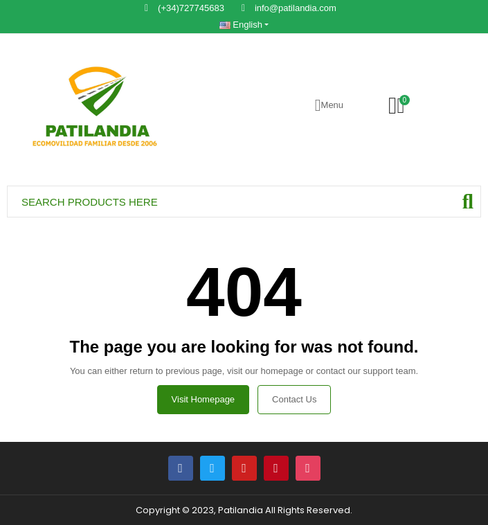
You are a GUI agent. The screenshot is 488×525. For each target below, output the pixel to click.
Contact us (294, 399)
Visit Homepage (203, 399)
